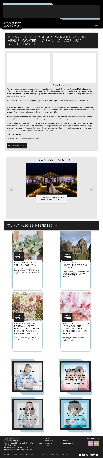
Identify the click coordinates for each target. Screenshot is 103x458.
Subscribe (65, 441)
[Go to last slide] (11, 189)
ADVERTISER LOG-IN (93, 438)
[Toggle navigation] (96, 25)
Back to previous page (17, 146)
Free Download (67, 443)
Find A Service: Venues (51, 160)
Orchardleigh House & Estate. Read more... (51, 199)
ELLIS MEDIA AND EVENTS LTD (27, 454)
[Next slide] (91, 189)
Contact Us (49, 441)
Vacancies (48, 443)
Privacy (47, 445)
